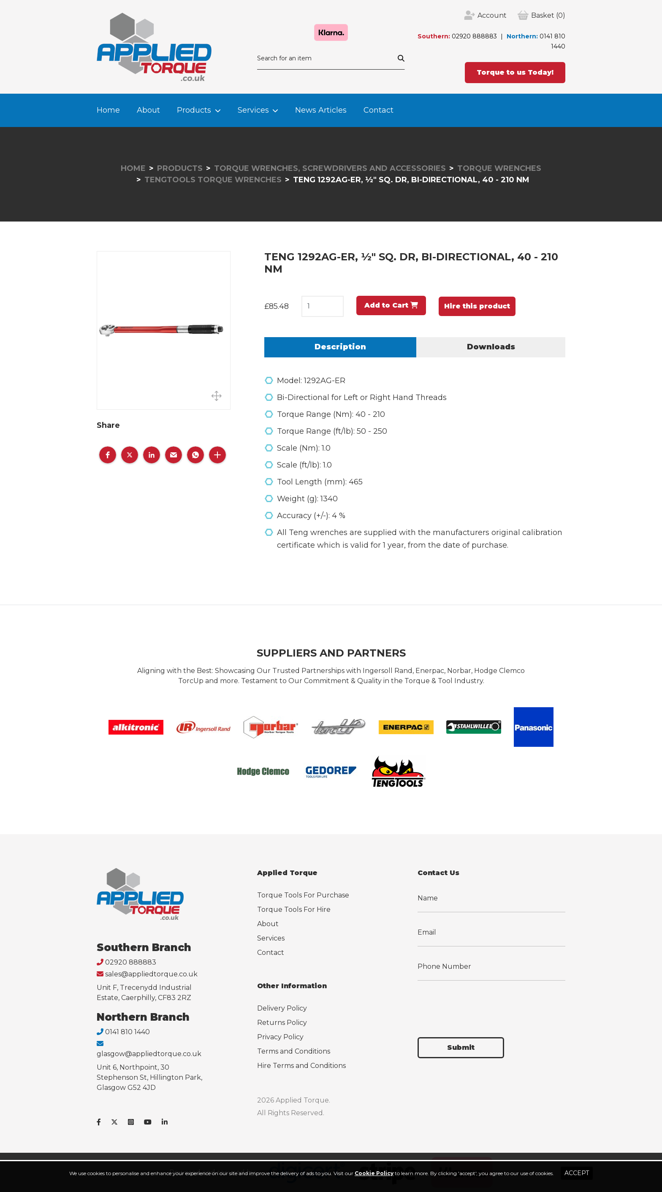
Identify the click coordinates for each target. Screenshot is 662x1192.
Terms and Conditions (293, 1051)
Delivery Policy (282, 1008)
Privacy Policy (280, 1037)
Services (253, 110)
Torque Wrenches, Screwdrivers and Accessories (330, 168)
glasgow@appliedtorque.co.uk (149, 1054)
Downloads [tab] (491, 346)
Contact (378, 110)
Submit (461, 1047)
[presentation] (482, 1003)
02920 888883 (474, 36)
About (148, 110)
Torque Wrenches (499, 168)
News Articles (321, 110)
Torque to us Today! (515, 72)
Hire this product (477, 306)
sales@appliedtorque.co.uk (151, 974)
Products (194, 110)
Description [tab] (340, 346)
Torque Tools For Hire (294, 909)
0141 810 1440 (127, 1032)
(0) (548, 16)
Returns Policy (282, 1023)
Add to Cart (391, 305)
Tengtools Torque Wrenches (213, 179)
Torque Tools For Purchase (303, 895)
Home (108, 110)
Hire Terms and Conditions (301, 1066)
